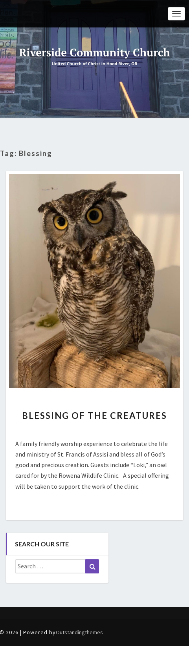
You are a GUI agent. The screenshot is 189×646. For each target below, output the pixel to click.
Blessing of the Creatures (94, 415)
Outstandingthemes (79, 632)
